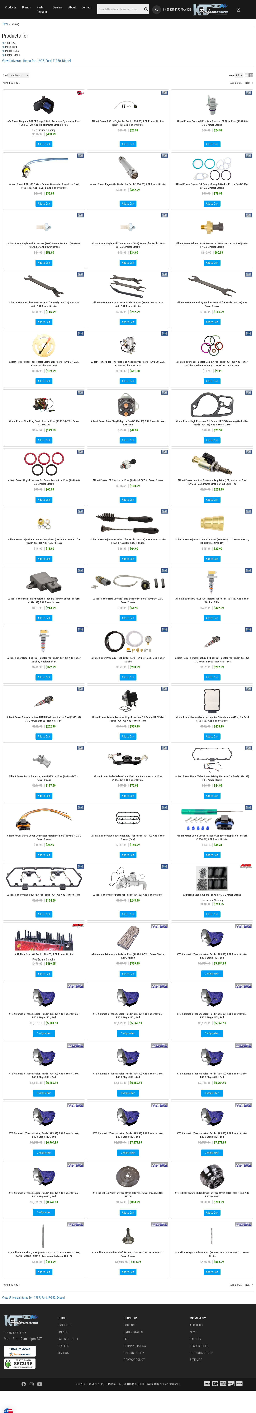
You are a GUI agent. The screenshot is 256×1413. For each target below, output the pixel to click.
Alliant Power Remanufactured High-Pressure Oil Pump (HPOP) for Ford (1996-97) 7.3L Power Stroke (128, 731)
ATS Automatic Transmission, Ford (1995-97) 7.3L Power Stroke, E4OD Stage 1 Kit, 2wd (212, 972)
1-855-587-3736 (15, 1355)
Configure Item (212, 990)
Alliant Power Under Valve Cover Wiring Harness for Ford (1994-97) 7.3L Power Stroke (212, 791)
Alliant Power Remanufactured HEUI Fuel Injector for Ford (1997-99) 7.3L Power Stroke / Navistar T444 (44, 731)
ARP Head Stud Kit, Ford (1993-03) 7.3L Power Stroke (212, 910)
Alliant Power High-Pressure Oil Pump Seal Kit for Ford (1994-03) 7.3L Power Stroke (43, 491)
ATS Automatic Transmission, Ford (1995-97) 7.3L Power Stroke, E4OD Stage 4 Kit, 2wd (212, 1093)
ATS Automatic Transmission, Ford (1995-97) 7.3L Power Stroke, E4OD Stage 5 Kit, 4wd (212, 1154)
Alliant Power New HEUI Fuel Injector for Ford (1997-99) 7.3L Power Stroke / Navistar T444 (44, 671)
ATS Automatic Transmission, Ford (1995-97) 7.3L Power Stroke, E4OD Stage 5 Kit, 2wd (128, 1154)
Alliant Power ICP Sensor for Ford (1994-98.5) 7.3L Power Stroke (128, 491)
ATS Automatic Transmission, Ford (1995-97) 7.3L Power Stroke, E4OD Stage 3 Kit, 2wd (44, 1093)
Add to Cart (44, 509)
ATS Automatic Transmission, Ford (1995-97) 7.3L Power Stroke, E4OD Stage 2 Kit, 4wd (212, 1032)
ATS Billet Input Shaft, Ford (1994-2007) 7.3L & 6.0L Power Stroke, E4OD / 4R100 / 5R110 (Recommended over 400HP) (44, 1276)
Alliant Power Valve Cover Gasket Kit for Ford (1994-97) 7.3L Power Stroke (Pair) (128, 852)
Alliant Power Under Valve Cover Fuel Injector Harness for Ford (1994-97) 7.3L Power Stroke (127, 791)
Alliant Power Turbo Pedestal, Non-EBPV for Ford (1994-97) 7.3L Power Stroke (43, 791)
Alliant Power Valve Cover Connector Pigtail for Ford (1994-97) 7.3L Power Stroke (44, 852)
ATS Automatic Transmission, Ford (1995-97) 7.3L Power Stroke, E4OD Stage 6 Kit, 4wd (44, 1215)
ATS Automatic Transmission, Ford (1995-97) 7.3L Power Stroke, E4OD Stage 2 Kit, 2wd (128, 1032)
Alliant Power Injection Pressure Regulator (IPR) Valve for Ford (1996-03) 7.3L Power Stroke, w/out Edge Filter (212, 491)
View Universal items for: (36, 1320)
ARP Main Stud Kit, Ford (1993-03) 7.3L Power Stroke (44, 970)
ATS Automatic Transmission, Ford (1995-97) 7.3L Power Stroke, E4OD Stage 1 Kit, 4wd (44, 1032)
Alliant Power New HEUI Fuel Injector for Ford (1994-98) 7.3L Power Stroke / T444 (212, 611)
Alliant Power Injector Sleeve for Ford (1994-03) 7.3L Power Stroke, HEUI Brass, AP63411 (212, 551)
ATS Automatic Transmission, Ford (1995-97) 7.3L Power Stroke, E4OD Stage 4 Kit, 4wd (44, 1154)
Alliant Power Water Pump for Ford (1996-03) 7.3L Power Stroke (128, 912)
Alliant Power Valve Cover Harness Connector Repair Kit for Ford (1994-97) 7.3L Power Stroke (212, 852)
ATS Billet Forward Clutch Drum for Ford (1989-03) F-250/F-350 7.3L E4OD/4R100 (212, 1215)
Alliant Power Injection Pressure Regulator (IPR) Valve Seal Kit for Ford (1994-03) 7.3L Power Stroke (44, 551)
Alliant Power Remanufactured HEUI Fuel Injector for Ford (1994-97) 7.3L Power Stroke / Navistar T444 (212, 671)
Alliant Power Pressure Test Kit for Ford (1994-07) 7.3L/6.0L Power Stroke (128, 671)
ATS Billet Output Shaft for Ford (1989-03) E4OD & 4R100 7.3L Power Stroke (212, 1276)
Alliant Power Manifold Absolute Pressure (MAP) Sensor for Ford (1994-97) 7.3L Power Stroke (44, 611)
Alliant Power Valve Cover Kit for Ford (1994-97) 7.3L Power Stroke (44, 912)
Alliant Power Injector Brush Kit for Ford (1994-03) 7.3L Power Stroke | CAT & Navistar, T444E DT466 (128, 551)
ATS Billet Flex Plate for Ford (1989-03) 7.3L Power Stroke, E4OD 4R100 (128, 1215)
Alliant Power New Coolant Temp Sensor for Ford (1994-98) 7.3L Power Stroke (127, 611)
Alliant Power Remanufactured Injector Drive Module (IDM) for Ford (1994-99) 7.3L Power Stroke (212, 731)
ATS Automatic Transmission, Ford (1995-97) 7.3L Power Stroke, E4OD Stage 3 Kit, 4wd (128, 1093)
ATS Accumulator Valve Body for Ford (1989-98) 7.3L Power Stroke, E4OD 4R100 (128, 972)
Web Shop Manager (169, 1406)
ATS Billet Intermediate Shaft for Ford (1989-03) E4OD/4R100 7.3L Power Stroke (128, 1276)
